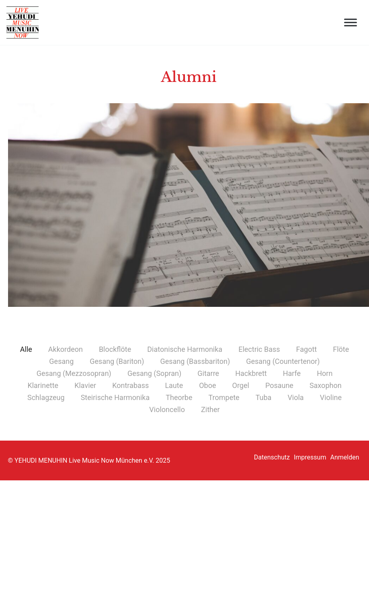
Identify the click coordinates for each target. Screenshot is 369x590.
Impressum (310, 457)
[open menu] (350, 22)
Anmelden (344, 457)
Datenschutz (272, 457)
